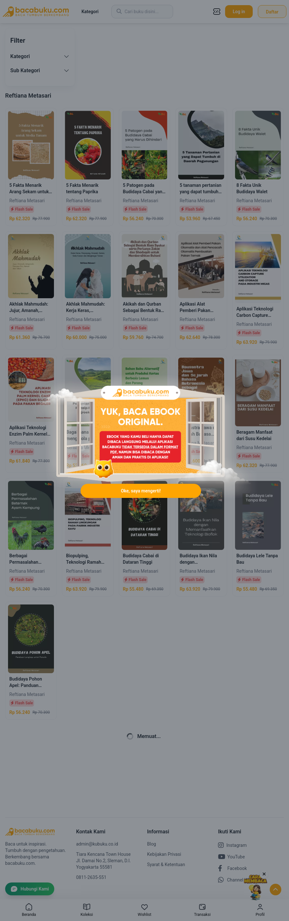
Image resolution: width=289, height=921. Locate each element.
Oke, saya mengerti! (141, 490)
